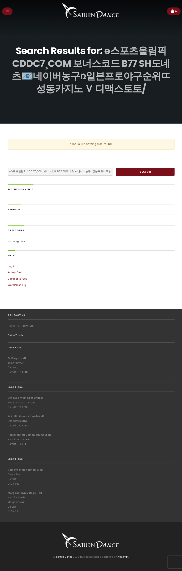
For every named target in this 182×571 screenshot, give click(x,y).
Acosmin (123, 556)
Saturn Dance (64, 556)
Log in (11, 266)
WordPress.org (17, 285)
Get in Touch (15, 335)
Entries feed (15, 272)
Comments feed (17, 278)
